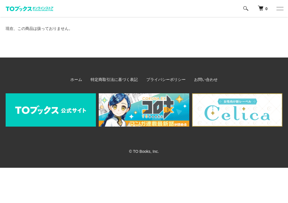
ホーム (76, 79)
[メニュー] (279, 8)
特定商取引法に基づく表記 (114, 79)
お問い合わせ (206, 79)
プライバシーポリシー (166, 79)
